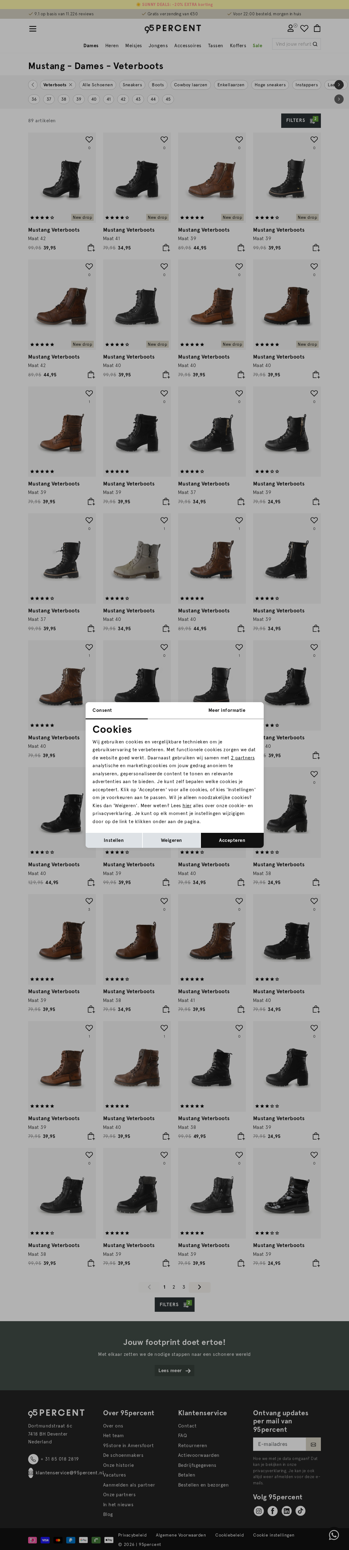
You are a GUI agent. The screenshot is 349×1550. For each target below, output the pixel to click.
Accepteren (232, 840)
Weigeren (171, 840)
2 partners (243, 758)
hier (187, 805)
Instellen (114, 840)
